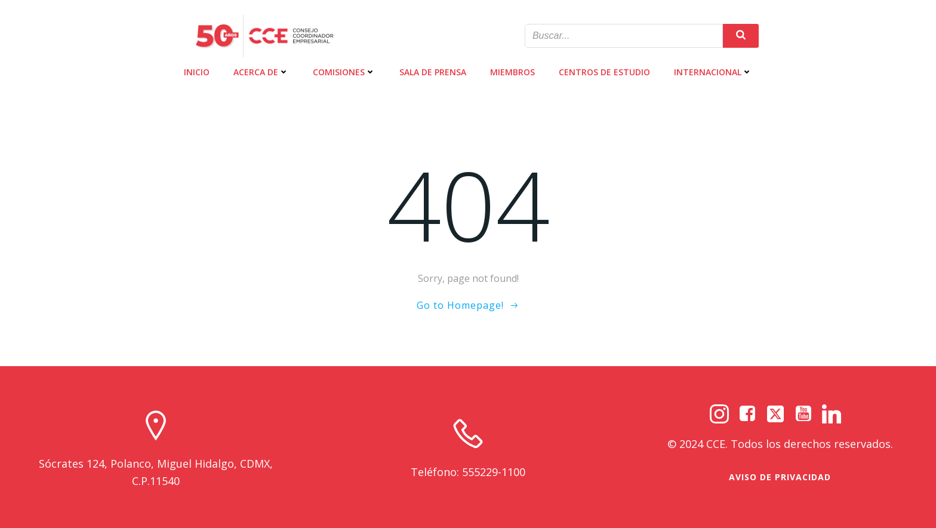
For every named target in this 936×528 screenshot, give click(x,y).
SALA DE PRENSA (432, 72)
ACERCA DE (261, 72)
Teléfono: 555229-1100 (468, 472)
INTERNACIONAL (713, 72)
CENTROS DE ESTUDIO (604, 72)
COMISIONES (344, 72)
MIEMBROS (512, 72)
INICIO (197, 72)
